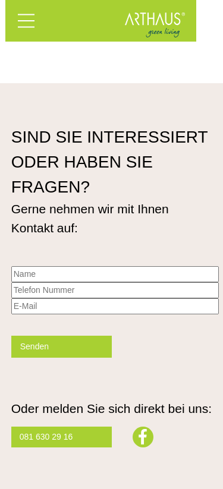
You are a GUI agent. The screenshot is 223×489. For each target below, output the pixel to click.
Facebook (143, 437)
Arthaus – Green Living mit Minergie (154, 24)
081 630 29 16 (46, 436)
